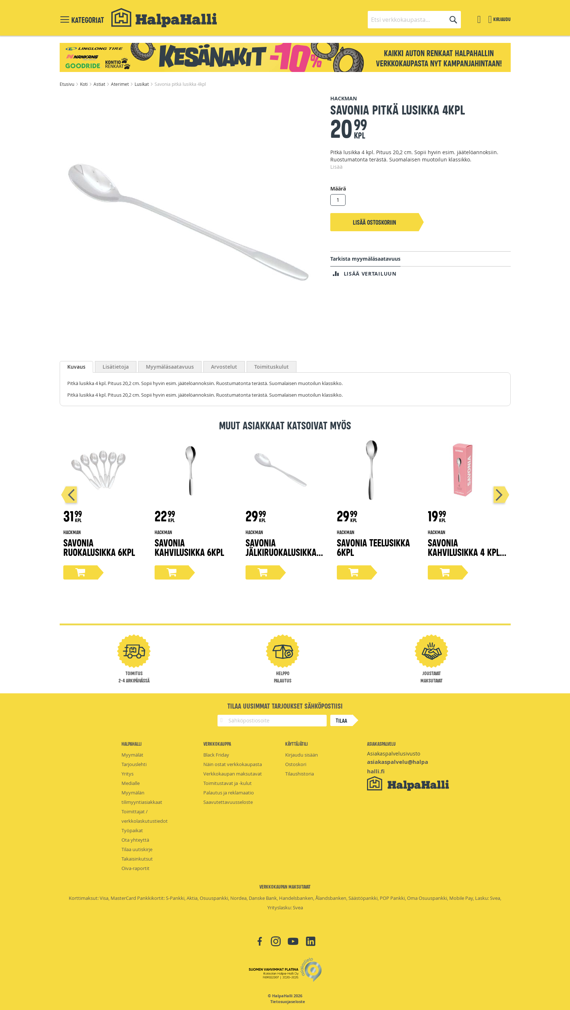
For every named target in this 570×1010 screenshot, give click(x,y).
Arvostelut (224, 366)
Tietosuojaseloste (287, 1002)
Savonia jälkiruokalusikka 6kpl (281, 551)
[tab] (76, 367)
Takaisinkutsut (137, 858)
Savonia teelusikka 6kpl (373, 547)
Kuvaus (76, 366)
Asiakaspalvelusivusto (393, 753)
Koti (84, 84)
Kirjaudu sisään (301, 755)
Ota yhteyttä (135, 840)
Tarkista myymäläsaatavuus (365, 258)
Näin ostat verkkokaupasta (232, 764)
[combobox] (414, 19)
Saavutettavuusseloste (228, 802)
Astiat (99, 84)
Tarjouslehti (134, 764)
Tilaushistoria (299, 773)
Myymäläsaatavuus (170, 366)
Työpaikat (132, 830)
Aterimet (120, 84)
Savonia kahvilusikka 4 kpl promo (464, 551)
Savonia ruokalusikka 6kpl (99, 547)
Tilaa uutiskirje (136, 849)
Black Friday (216, 755)
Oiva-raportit (135, 868)
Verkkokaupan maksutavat (232, 773)
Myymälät (132, 755)
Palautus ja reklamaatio (228, 792)
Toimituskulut (271, 366)
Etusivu (67, 84)
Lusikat (142, 84)
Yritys (127, 773)
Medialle (130, 783)
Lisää (336, 166)
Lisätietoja (116, 366)
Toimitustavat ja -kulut (227, 783)
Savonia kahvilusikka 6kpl (189, 547)
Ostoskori (295, 764)
